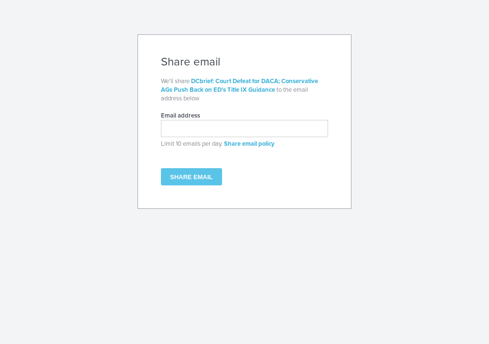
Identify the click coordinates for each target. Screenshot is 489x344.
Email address (180, 115)
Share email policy (249, 144)
